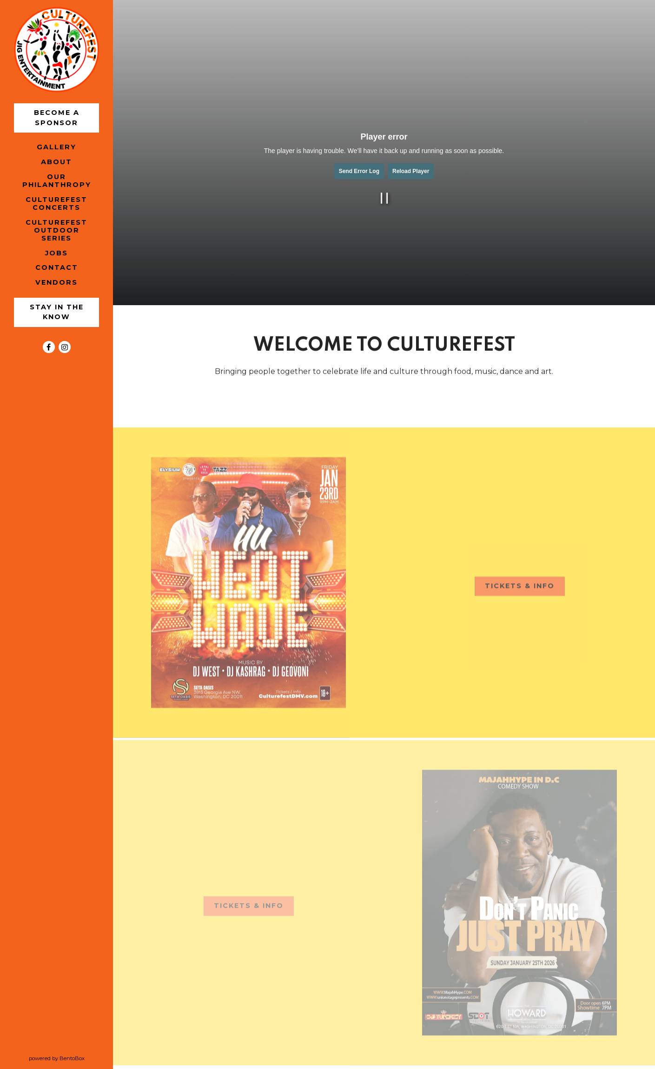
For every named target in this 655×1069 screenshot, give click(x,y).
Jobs (56, 253)
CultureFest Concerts (56, 203)
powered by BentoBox (71, 1058)
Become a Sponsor (58, 117)
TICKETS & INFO (525, 589)
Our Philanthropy (56, 181)
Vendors (58, 282)
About (56, 162)
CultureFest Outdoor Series (56, 230)
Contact (56, 267)
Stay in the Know (58, 312)
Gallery (56, 147)
